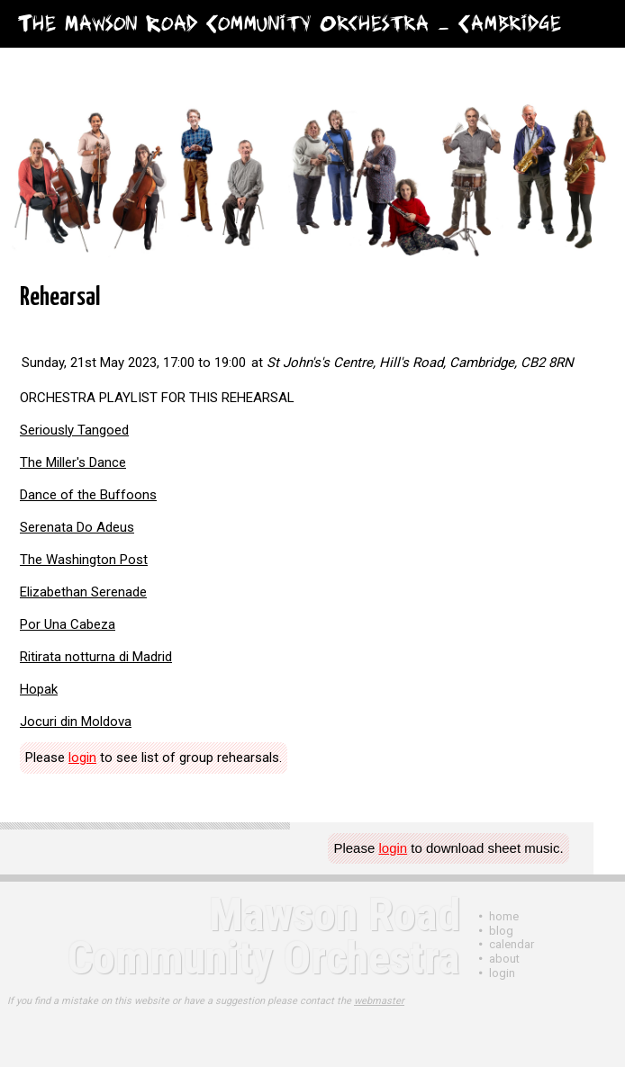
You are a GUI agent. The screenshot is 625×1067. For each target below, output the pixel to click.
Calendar (511, 944)
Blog (501, 930)
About (504, 958)
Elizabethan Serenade (83, 592)
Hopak (39, 689)
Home (504, 916)
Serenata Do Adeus (77, 527)
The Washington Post (84, 559)
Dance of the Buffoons (88, 495)
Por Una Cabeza (67, 624)
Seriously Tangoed (74, 430)
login (82, 757)
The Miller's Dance (73, 462)
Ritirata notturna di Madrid (96, 657)
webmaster (379, 1001)
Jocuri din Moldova (75, 721)
